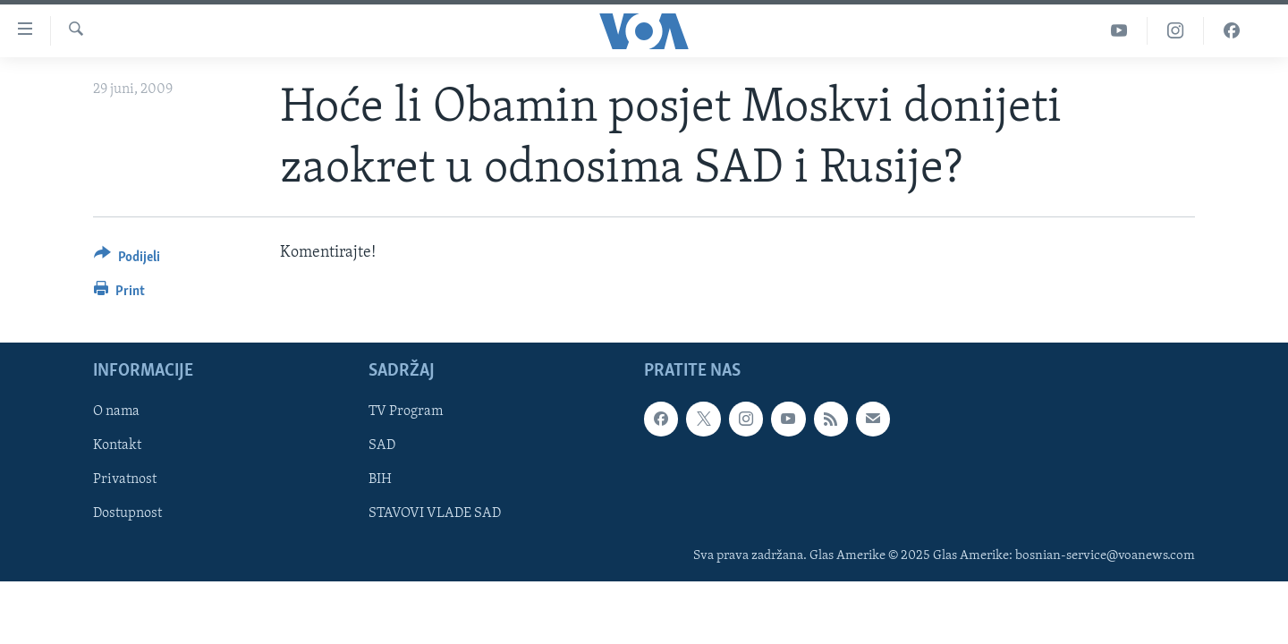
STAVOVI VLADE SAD (435, 514)
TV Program (406, 412)
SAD (382, 446)
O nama (116, 412)
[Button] (127, 260)
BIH (380, 480)
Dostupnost (127, 514)
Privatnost (125, 480)
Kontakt (117, 446)
